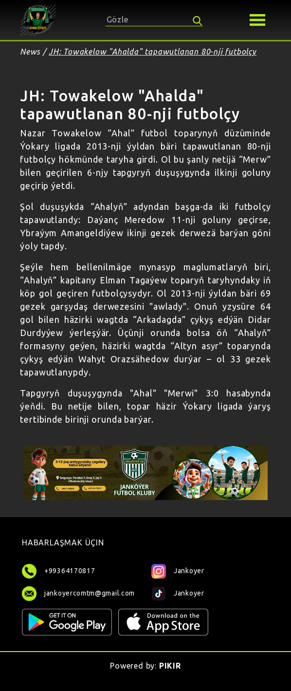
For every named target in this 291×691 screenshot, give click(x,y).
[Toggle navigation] (257, 20)
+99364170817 (69, 571)
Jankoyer (177, 571)
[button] (257, 18)
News (30, 51)
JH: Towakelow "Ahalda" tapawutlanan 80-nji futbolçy (152, 51)
